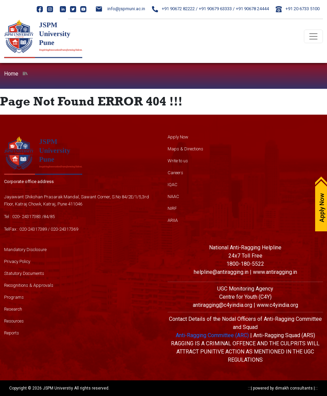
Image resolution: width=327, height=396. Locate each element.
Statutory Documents (24, 273)
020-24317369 (64, 229)
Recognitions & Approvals (28, 285)
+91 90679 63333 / (217, 8)
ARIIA (173, 220)
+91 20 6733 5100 (298, 8)
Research (13, 309)
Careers (175, 172)
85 (52, 216)
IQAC (172, 184)
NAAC (173, 196)
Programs (14, 297)
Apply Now (178, 136)
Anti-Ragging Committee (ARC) (212, 335)
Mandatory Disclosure (25, 249)
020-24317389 (33, 229)
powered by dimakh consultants (283, 388)
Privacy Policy (17, 261)
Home (11, 73)
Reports (11, 332)
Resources (14, 321)
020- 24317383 (26, 216)
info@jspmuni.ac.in (120, 8)
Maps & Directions (185, 148)
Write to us (178, 160)
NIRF (172, 208)
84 (46, 216)
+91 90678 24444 (252, 8)
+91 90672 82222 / (174, 8)
